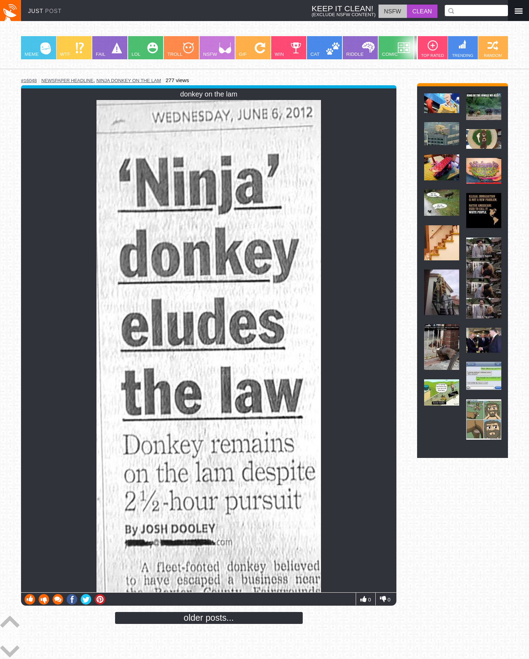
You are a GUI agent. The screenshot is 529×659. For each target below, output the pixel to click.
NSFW (217, 49)
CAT (325, 49)
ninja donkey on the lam (128, 80)
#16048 (29, 80)
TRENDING (463, 49)
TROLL (180, 49)
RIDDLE (360, 49)
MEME (38, 49)
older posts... (209, 618)
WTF (72, 49)
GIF (252, 49)
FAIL (109, 49)
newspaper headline (67, 80)
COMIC (396, 49)
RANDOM (493, 49)
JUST (45, 11)
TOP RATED (432, 49)
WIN (288, 49)
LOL (145, 49)
